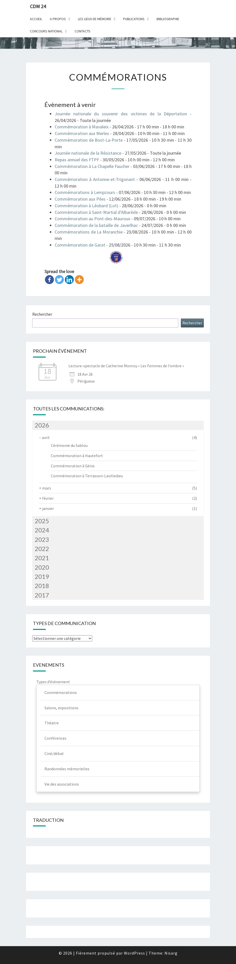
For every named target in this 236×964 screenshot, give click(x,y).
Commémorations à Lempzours (85, 192)
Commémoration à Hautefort (77, 455)
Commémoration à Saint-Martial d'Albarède (96, 212)
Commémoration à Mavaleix (82, 127)
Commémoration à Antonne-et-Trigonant (95, 179)
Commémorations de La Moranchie (89, 232)
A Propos (58, 19)
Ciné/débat (54, 753)
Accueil (36, 19)
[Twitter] (59, 279)
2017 (42, 595)
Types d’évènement (53, 681)
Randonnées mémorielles (66, 768)
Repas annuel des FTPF (77, 160)
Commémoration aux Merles (82, 133)
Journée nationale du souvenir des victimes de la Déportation (121, 114)
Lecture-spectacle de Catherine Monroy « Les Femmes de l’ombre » (126, 365)
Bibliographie (168, 19)
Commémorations (60, 692)
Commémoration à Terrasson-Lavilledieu (87, 475)
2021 (42, 558)
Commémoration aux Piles (80, 199)
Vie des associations (61, 784)
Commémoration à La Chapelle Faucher (92, 166)
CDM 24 (38, 6)
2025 (42, 520)
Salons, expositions (61, 707)
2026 (42, 425)
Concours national (46, 31)
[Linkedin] (69, 279)
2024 (42, 530)
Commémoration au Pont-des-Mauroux (92, 219)
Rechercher (42, 314)
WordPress (134, 953)
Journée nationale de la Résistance (88, 153)
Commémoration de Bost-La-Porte (89, 140)
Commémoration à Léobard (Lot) (86, 206)
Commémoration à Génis (73, 465)
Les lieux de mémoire (94, 19)
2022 (42, 548)
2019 (42, 576)
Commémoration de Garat (80, 245)
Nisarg (171, 953)
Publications (134, 19)
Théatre (51, 722)
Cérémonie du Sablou (69, 445)
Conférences (55, 738)
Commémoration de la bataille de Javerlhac (96, 225)
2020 (42, 567)
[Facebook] (49, 279)
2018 (42, 585)
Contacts (82, 31)
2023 (42, 539)
